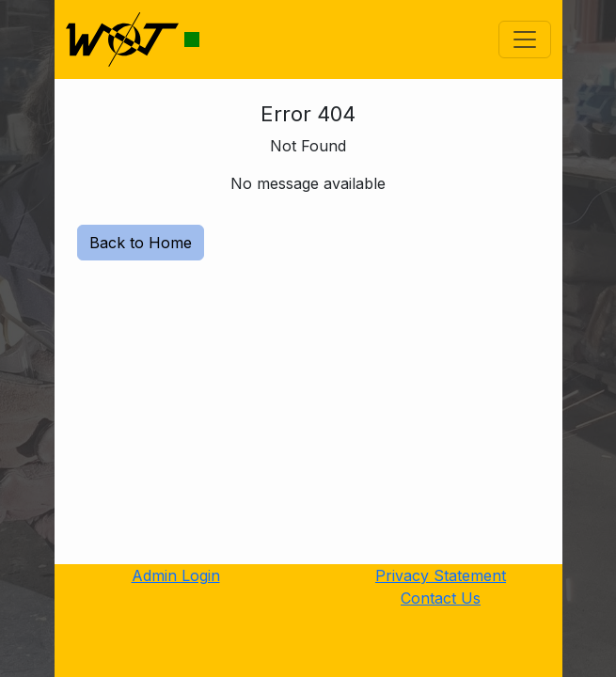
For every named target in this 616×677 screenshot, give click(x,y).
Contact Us (441, 598)
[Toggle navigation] (524, 39)
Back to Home (140, 242)
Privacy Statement (440, 575)
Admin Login (176, 575)
